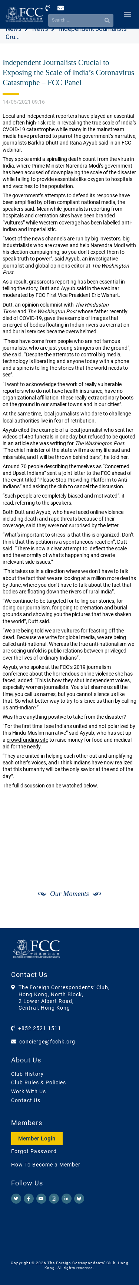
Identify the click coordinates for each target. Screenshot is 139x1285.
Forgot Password (34, 1151)
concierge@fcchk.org (47, 1042)
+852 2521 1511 (39, 1028)
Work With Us (28, 1091)
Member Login (37, 1139)
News (13, 28)
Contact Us (25, 1100)
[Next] (123, 920)
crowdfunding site (27, 740)
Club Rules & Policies (38, 1082)
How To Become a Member (45, 1165)
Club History (27, 1074)
